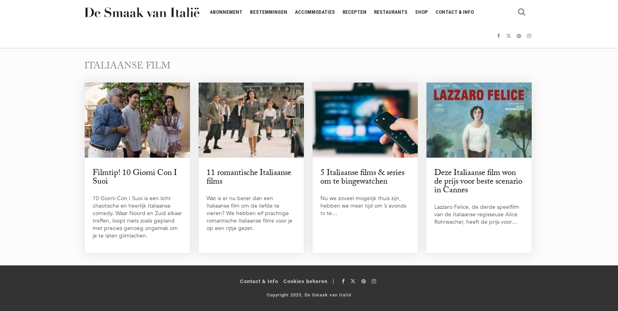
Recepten (355, 12)
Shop (421, 12)
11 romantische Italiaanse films (249, 178)
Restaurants (391, 12)
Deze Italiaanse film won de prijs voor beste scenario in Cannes (478, 182)
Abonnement (226, 12)
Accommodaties (315, 12)
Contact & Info (455, 12)
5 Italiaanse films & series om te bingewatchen (362, 178)
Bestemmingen (268, 12)
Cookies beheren (305, 281)
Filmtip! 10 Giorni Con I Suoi (135, 178)
